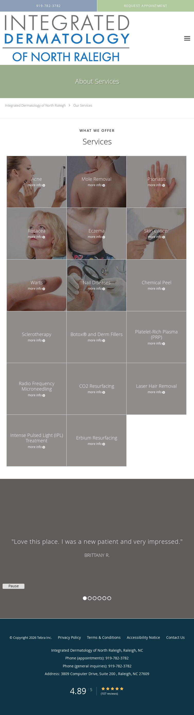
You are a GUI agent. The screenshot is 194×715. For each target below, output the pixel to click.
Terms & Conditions (104, 637)
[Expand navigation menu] (187, 38)
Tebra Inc (44, 637)
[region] (97, 543)
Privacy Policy (69, 637)
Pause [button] (13, 586)
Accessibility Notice (143, 637)
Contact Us (175, 637)
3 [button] (94, 598)
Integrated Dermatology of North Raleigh (35, 105)
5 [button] (104, 598)
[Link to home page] (90, 38)
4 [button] (99, 598)
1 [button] (84, 598)
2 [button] (89, 598)
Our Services (82, 105)
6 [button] (109, 598)
